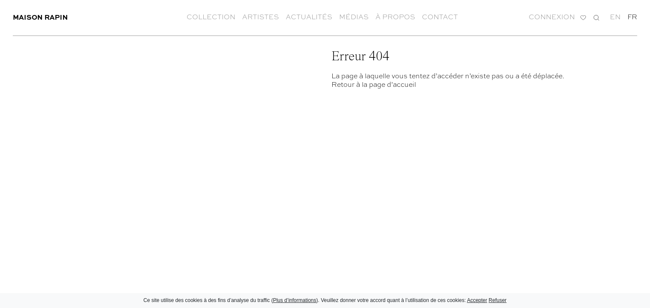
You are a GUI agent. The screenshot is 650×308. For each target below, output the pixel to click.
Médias (354, 17)
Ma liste (583, 18)
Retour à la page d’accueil (373, 84)
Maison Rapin (40, 17)
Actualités (309, 17)
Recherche (596, 17)
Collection (211, 17)
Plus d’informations (294, 300)
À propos (395, 17)
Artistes (260, 17)
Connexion (552, 17)
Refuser (498, 300)
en (615, 17)
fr (632, 17)
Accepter (477, 300)
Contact (440, 17)
